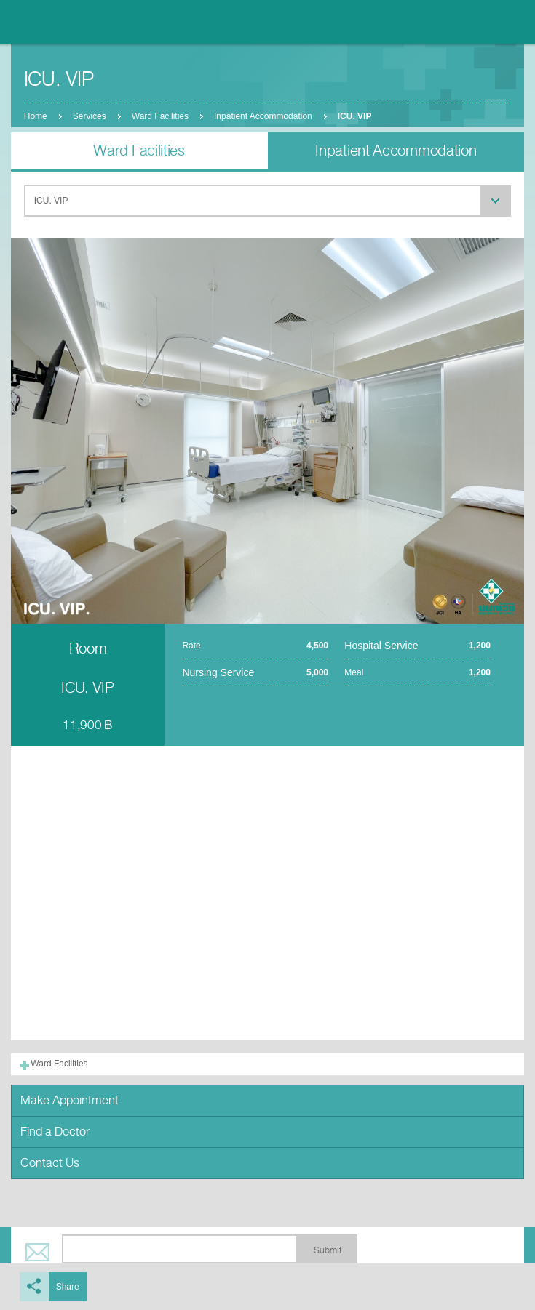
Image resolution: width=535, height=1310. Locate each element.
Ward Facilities (160, 116)
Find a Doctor (55, 1131)
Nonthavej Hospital (51, 22)
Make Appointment (69, 1100)
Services (89, 116)
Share (67, 1287)
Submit (327, 1250)
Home (35, 116)
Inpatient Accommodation (263, 116)
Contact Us (49, 1163)
